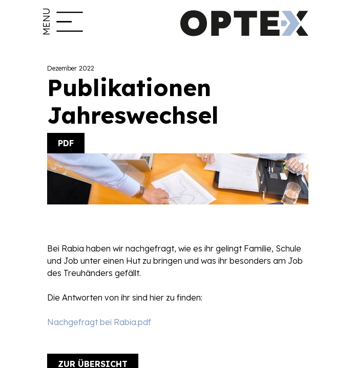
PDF (66, 143)
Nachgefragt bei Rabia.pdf (99, 322)
